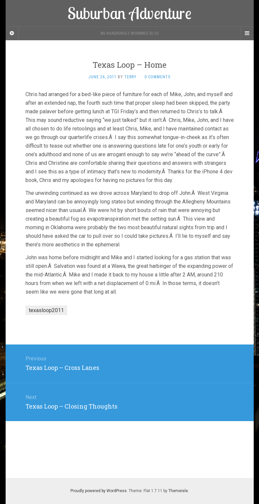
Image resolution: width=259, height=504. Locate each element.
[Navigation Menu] (247, 33)
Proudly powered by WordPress (98, 490)
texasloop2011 (46, 310)
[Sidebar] (12, 33)
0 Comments (157, 77)
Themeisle (178, 490)
